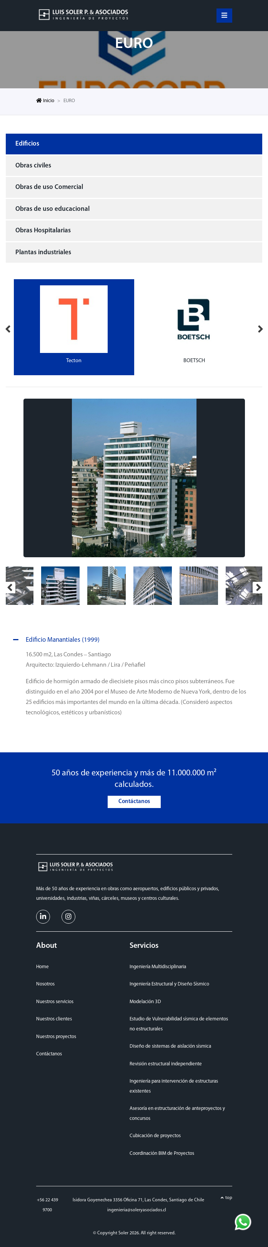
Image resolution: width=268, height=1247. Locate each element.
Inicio (45, 100)
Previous (8, 327)
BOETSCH (194, 361)
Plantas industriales (43, 252)
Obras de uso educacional (52, 209)
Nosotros (45, 984)
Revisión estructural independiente (166, 1064)
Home (42, 966)
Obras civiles (33, 165)
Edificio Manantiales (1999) (55, 640)
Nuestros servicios (54, 1001)
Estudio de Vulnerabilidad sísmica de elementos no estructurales (179, 1024)
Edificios (27, 144)
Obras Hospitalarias (43, 230)
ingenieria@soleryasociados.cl (136, 1210)
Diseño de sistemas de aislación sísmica (170, 1046)
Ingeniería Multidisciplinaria (158, 966)
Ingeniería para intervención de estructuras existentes (174, 1086)
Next (260, 327)
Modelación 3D (145, 1001)
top (228, 1198)
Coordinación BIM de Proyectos (162, 1153)
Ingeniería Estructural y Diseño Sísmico (169, 984)
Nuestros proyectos (56, 1036)
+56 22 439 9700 (47, 1205)
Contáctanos (134, 802)
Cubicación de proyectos (155, 1135)
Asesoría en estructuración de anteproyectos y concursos (177, 1113)
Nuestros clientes (54, 1019)
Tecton (74, 361)
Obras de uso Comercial (49, 187)
